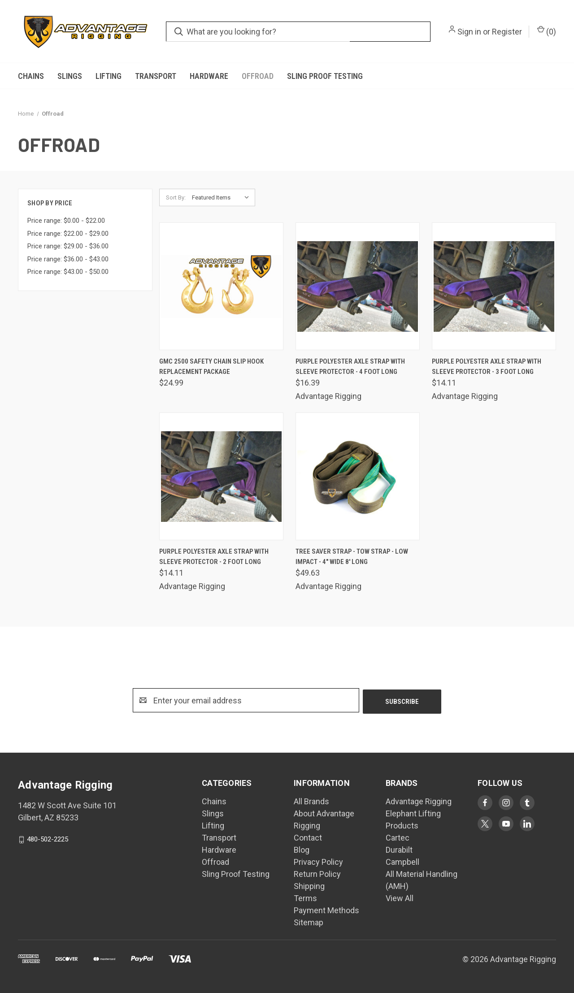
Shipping (309, 886)
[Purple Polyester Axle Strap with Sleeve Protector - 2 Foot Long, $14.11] (221, 476)
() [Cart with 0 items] (546, 31)
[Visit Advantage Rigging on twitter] (485, 824)
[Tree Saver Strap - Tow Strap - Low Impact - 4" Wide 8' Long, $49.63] (357, 476)
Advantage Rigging (419, 801)
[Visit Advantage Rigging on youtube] (506, 824)
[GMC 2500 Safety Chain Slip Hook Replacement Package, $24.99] (221, 286)
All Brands (311, 801)
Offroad (258, 76)
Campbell (402, 862)
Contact (308, 837)
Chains (31, 76)
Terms (305, 898)
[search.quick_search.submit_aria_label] (178, 32)
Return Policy (317, 874)
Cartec (397, 837)
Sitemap (308, 922)
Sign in (469, 31)
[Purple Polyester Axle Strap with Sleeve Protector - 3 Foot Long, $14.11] (494, 286)
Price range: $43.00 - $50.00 (68, 272)
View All (399, 898)
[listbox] (223, 197)
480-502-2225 (47, 839)
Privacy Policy (318, 862)
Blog (301, 849)
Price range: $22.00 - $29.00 (68, 234)
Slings (69, 76)
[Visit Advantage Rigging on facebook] (485, 803)
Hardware (209, 76)
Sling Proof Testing (325, 76)
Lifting (109, 76)
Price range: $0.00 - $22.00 (66, 221)
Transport (155, 76)
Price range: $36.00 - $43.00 (68, 259)
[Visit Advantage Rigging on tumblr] (527, 803)
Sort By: (176, 197)
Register (507, 31)
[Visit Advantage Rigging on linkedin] (527, 824)
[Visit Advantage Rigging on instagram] (506, 803)
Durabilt (399, 849)
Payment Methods (326, 910)
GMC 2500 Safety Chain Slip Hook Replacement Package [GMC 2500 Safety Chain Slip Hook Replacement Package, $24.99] (211, 366)
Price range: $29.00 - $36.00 (68, 246)
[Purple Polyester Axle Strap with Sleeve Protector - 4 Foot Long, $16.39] (357, 286)
